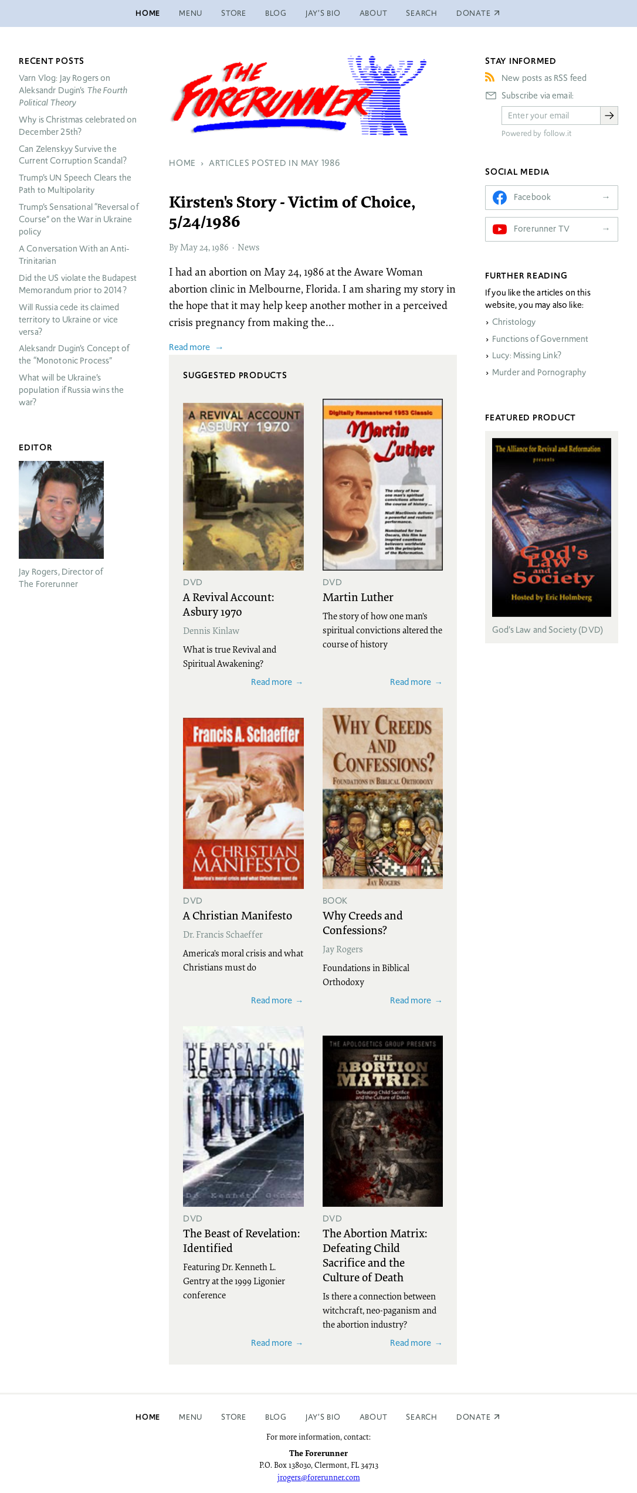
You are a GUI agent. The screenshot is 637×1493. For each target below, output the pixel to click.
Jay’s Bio (323, 13)
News (248, 247)
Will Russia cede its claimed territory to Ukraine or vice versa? (69, 319)
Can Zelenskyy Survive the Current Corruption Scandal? (73, 155)
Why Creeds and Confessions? (363, 922)
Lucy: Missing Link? (526, 355)
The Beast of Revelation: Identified (241, 1240)
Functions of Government (540, 339)
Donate (473, 1417)
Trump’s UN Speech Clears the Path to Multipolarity (75, 184)
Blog (276, 13)
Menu (190, 13)
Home (147, 13)
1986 (220, 247)
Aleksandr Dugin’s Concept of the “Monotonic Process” (74, 354)
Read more (189, 347)
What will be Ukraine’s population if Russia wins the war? (71, 390)
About (374, 13)
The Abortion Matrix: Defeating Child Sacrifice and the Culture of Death (375, 1254)
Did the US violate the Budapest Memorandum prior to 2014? (78, 284)
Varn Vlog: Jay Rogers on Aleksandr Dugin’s (73, 90)
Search (422, 13)
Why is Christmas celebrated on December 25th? (78, 126)
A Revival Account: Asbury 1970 (228, 604)
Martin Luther (358, 596)
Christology (514, 322)
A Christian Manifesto (237, 914)
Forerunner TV (542, 229)
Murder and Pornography (539, 372)
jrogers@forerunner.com (318, 1477)
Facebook (532, 197)
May (189, 247)
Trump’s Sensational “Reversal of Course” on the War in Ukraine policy (78, 219)
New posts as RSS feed (544, 78)
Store (233, 13)
